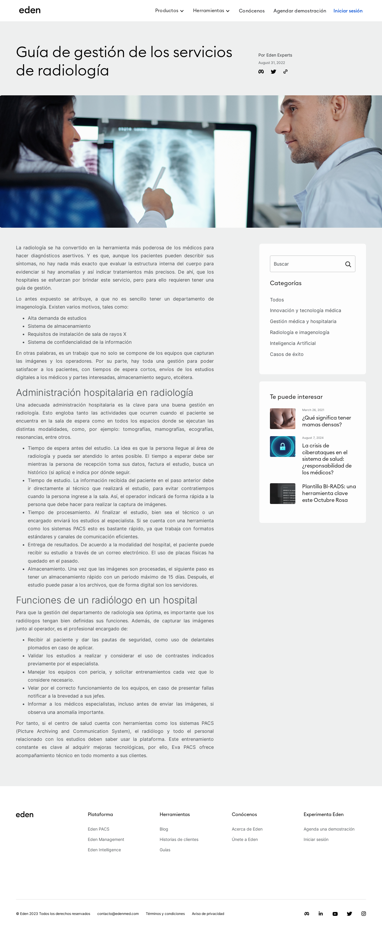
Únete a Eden (245, 839)
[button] (169, 13)
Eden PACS (98, 829)
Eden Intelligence (104, 850)
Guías (165, 850)
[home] (30, 13)
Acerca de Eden (247, 829)
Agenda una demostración (329, 829)
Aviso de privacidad (208, 914)
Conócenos (252, 11)
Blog (164, 829)
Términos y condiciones (165, 914)
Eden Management (106, 839)
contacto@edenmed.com (118, 914)
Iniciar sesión (316, 839)
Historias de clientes (179, 839)
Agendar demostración (299, 11)
